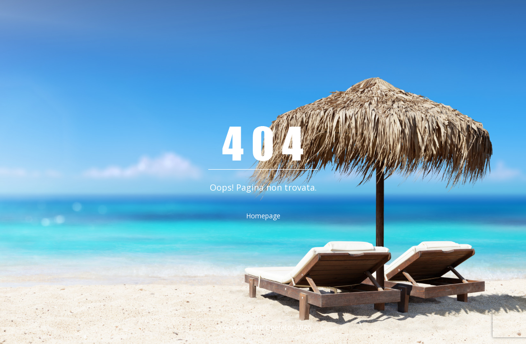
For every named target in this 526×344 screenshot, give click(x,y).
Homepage (263, 215)
